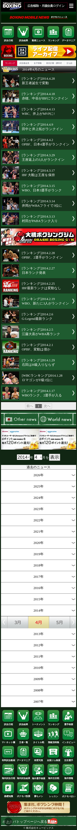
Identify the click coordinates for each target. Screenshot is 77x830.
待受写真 (38, 759)
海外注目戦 (53, 777)
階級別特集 (53, 741)
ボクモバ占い (68, 795)
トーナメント (38, 723)
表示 (54, 457)
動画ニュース (38, 39)
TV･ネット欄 (8, 741)
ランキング (53, 39)
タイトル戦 (38, 741)
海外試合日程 (8, 777)
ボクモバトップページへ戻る (29, 821)
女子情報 (38, 63)
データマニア (68, 39)
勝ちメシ (38, 795)
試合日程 (8, 39)
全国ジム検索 (53, 759)
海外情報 (68, 777)
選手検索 (68, 723)
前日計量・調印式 (54, 63)
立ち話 (69, 63)
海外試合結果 (23, 777)
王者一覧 (23, 741)
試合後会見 (24, 63)
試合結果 (23, 39)
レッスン (53, 795)
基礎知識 (8, 795)
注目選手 (68, 759)
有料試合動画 (8, 759)
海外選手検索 (38, 777)
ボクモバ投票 (23, 795)
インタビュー (68, 741)
